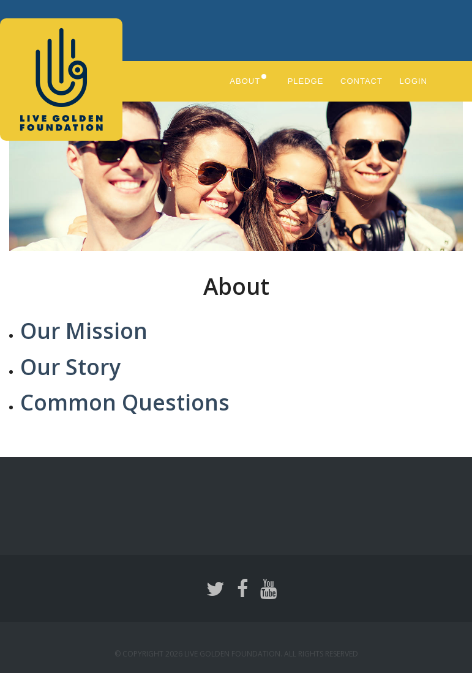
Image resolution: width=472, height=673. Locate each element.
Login (415, 81)
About (241, 81)
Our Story (72, 365)
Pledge (305, 81)
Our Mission (86, 329)
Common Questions (129, 401)
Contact (363, 81)
